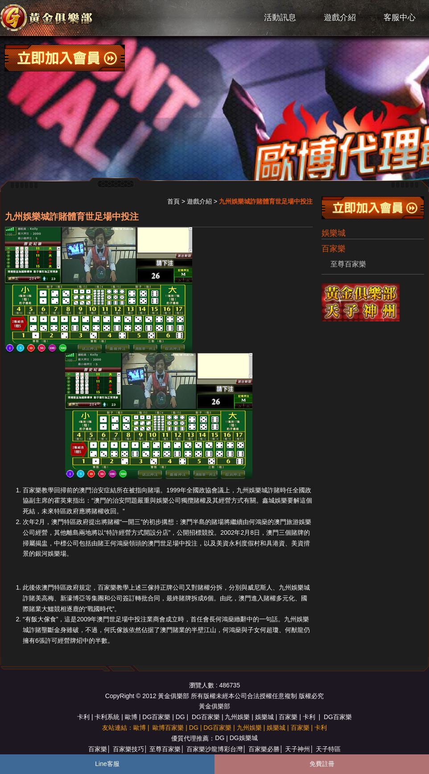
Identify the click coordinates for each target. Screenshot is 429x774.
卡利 (83, 716)
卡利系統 (107, 716)
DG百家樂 (156, 716)
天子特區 (328, 749)
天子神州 (297, 749)
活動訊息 (280, 17)
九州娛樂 (237, 716)
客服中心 (400, 17)
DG (180, 716)
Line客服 (107, 763)
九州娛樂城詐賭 (258, 490)
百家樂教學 (38, 490)
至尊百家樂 (348, 264)
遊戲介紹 (340, 17)
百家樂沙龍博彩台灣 (214, 749)
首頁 (173, 201)
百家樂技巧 (128, 749)
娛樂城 (334, 233)
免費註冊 (321, 763)
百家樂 (288, 716)
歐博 (131, 716)
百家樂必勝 (264, 749)
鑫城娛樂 (274, 500)
